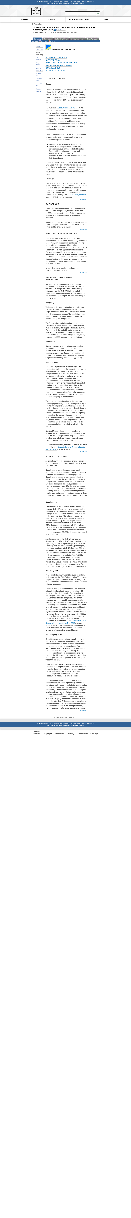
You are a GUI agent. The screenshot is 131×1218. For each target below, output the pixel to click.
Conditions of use (39, 79)
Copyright (48, 734)
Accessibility (83, 734)
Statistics (24, 19)
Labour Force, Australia (67, 108)
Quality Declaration (60, 30)
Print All (52, 41)
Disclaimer (59, 734)
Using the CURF (39, 64)
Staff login (94, 734)
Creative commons (36, 733)
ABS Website (79, 3)
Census (52, 19)
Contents (38, 46)
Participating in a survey (79, 19)
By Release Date (37, 24)
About (106, 19)
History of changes (39, 90)
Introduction (39, 49)
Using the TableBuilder (39, 69)
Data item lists (39, 74)
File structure (38, 59)
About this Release (39, 85)
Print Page (43, 41)
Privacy (71, 734)
